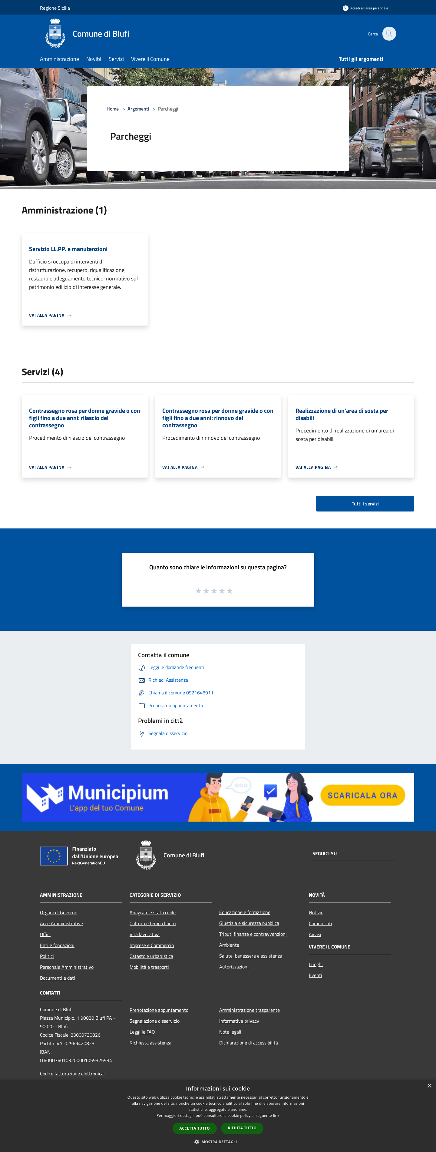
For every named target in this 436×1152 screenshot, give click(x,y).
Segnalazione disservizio (155, 1021)
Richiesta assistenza (150, 1042)
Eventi (315, 975)
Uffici (45, 934)
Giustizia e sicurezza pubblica (249, 923)
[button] (218, 1142)
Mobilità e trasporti (149, 967)
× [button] (429, 1086)
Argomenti (138, 108)
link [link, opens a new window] (276, 1115)
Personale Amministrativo (67, 967)
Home (113, 108)
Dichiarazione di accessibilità (248, 1042)
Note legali (230, 1031)
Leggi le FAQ (142, 1031)
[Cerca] (389, 33)
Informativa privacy (239, 1021)
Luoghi (316, 964)
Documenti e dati (57, 978)
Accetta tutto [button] (195, 1128)
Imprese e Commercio (152, 945)
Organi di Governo (58, 912)
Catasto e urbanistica (151, 956)
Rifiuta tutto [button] (242, 1127)
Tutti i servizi (365, 503)
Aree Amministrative (61, 923)
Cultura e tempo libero (153, 923)
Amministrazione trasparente (249, 1010)
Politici (47, 956)
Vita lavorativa (145, 934)
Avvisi (315, 934)
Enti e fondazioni (57, 945)
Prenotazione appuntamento (159, 1010)
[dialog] (218, 1116)
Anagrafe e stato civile (153, 912)
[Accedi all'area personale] (365, 8)
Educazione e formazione (244, 912)
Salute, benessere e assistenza (250, 955)
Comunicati (320, 923)
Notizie (316, 912)
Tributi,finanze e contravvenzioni (253, 934)
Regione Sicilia (55, 8)
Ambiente (229, 944)
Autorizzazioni (234, 966)
